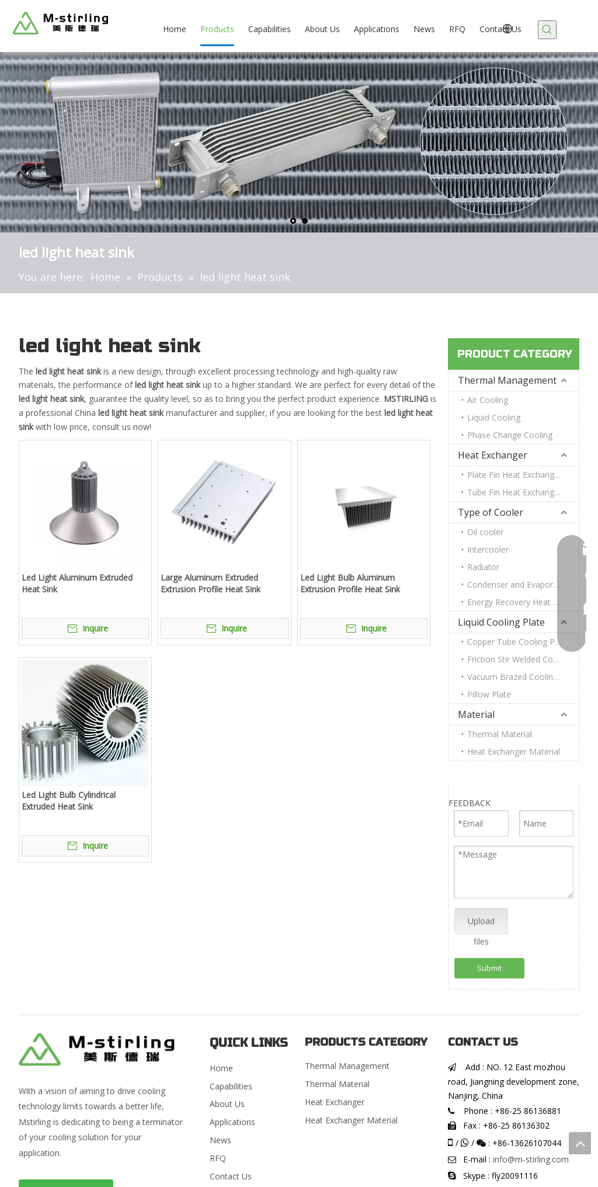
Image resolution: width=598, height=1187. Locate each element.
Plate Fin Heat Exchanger (514, 474)
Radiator (483, 566)
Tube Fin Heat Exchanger (514, 492)
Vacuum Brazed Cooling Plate (523, 676)
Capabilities (231, 1086)
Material (476, 714)
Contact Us (231, 1176)
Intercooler (488, 549)
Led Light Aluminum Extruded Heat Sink (77, 583)
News (220, 1140)
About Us (227, 1103)
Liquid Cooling (493, 417)
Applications (232, 1121)
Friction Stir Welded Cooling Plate (523, 659)
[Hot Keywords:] (547, 29)
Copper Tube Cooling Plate (518, 641)
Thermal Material (499, 734)
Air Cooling (487, 399)
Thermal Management (507, 380)
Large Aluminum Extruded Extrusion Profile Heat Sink (210, 583)
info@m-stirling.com (531, 1159)
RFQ (218, 1158)
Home (221, 1068)
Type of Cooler (490, 512)
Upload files (481, 924)
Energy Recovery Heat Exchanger (523, 602)
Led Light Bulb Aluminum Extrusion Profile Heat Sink (350, 583)
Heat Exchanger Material (513, 751)
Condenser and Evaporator (518, 584)
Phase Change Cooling (509, 434)
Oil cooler (485, 531)
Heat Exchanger (492, 455)
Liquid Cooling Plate (501, 622)
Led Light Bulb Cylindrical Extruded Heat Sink (69, 800)
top (580, 1143)
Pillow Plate (489, 694)
